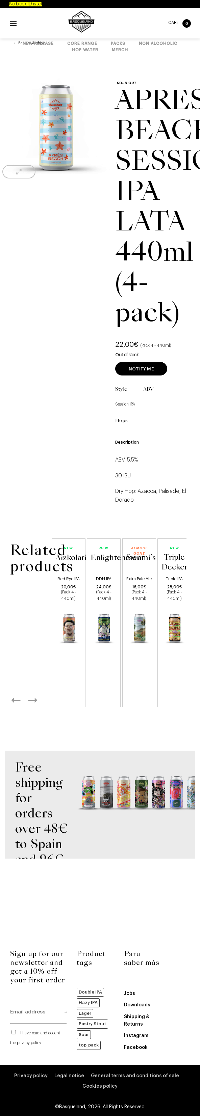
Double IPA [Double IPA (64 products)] (90, 992)
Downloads (137, 1005)
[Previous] (23, 700)
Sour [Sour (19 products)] (84, 1034)
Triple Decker (174, 562)
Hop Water (85, 50)
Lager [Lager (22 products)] (85, 1013)
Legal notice (69, 1075)
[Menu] (13, 23)
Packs (118, 43)
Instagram (136, 1035)
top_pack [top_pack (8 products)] (89, 1045)
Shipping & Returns (136, 1020)
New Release (38, 43)
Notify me (141, 369)
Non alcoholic (158, 43)
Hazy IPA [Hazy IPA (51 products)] (88, 1002)
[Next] (40, 700)
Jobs (129, 993)
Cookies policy (100, 1086)
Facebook (136, 1047)
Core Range (82, 43)
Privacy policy (31, 1075)
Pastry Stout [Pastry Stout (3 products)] (92, 1024)
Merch (120, 50)
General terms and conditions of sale (135, 1075)
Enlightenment (117, 558)
